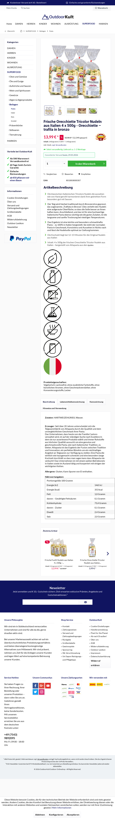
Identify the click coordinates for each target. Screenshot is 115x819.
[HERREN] (31, 24)
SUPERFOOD (14, 72)
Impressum (95, 653)
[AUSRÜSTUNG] (71, 24)
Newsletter (12, 227)
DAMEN (11, 48)
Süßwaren (14, 130)
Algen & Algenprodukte (20, 99)
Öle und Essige (16, 81)
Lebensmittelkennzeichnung (72, 402)
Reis (12, 117)
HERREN (11, 53)
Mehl (13, 113)
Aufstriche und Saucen (20, 86)
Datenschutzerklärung (100, 656)
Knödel (13, 121)
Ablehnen (40, 814)
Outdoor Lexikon (15, 223)
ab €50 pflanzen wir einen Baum (19, 179)
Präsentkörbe (16, 125)
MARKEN (12, 140)
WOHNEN (12, 62)
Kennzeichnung (96, 402)
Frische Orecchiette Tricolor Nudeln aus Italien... (92, 561)
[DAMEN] (19, 24)
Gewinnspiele (68, 646)
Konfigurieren (56, 814)
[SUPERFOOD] (88, 24)
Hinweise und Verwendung (54, 408)
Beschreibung (49, 402)
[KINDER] (43, 24)
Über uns (11, 201)
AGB (9, 215)
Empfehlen (84, 174)
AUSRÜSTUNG (14, 67)
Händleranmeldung (99, 629)
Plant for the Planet (99, 633)
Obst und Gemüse (18, 76)
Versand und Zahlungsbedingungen (18, 206)
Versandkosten (42, 759)
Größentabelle (14, 211)
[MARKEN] (103, 24)
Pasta (13, 109)
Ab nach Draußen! (99, 636)
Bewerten (67, 174)
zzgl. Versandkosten (59, 145)
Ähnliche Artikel (50, 531)
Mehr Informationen (61, 807)
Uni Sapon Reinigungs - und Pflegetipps (72, 658)
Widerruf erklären (95, 663)
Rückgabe (66, 639)
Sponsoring (67, 650)
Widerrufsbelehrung (17, 219)
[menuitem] (102, 8)
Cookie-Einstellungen (17, 197)
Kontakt (65, 626)
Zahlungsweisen (69, 629)
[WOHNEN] (55, 24)
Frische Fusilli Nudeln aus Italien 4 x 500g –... (59, 561)
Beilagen (13, 104)
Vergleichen (50, 174)
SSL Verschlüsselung (71, 653)
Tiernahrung (15, 134)
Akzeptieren (73, 814)
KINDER (11, 57)
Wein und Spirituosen (19, 90)
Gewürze (13, 95)
